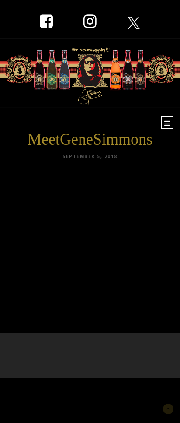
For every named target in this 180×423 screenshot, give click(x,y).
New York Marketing (48, 391)
